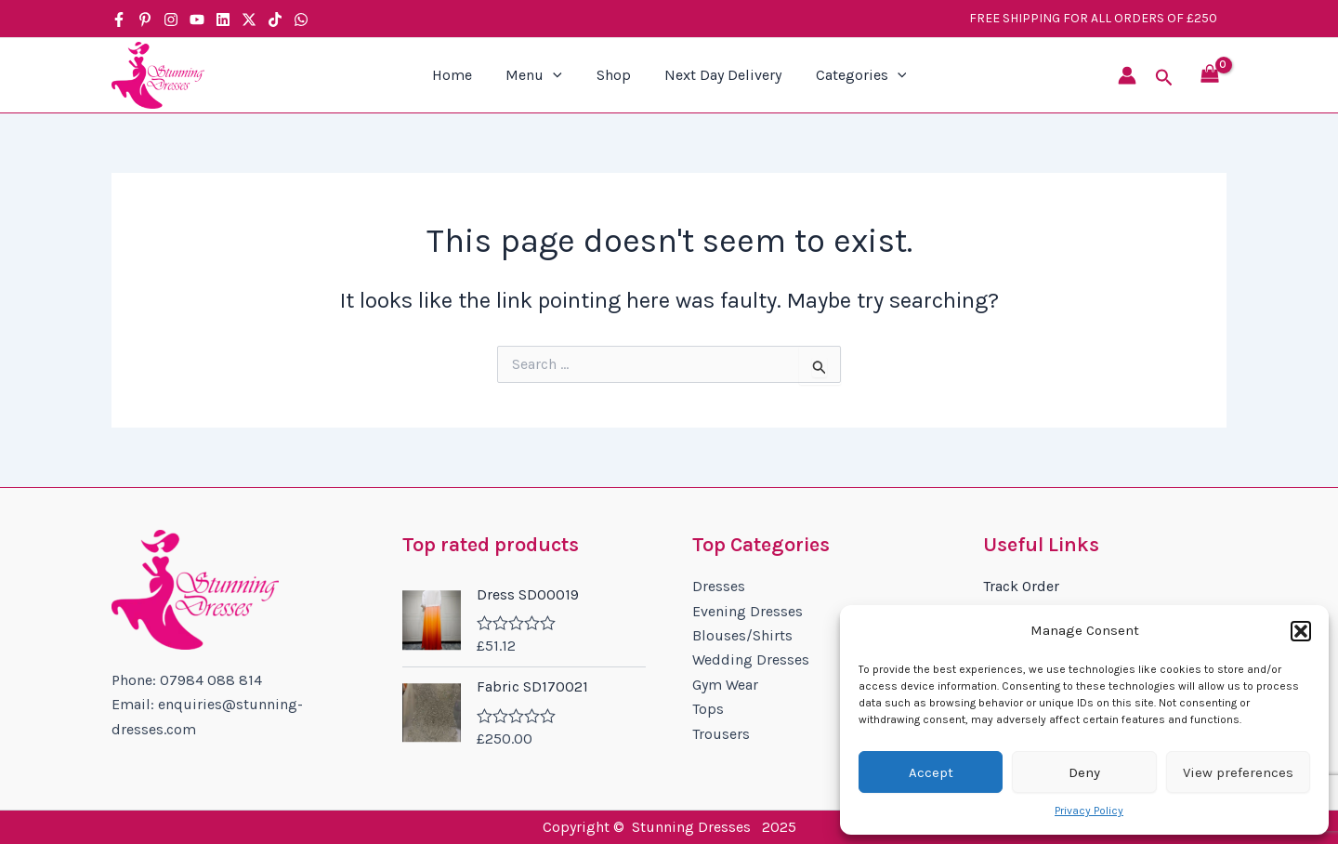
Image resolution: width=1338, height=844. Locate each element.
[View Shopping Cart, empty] (1209, 76)
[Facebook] (119, 19)
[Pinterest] (145, 19)
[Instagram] (171, 19)
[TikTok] (275, 19)
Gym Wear (725, 684)
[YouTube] (197, 19)
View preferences (1238, 772)
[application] (557, 75)
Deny (1084, 772)
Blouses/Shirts (742, 635)
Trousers (721, 734)
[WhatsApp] (301, 19)
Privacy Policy (1089, 810)
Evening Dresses (747, 611)
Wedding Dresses (750, 659)
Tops (708, 709)
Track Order (1021, 586)
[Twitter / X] (249, 19)
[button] (1301, 631)
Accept (931, 772)
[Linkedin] (223, 19)
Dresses (718, 586)
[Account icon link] (1127, 75)
